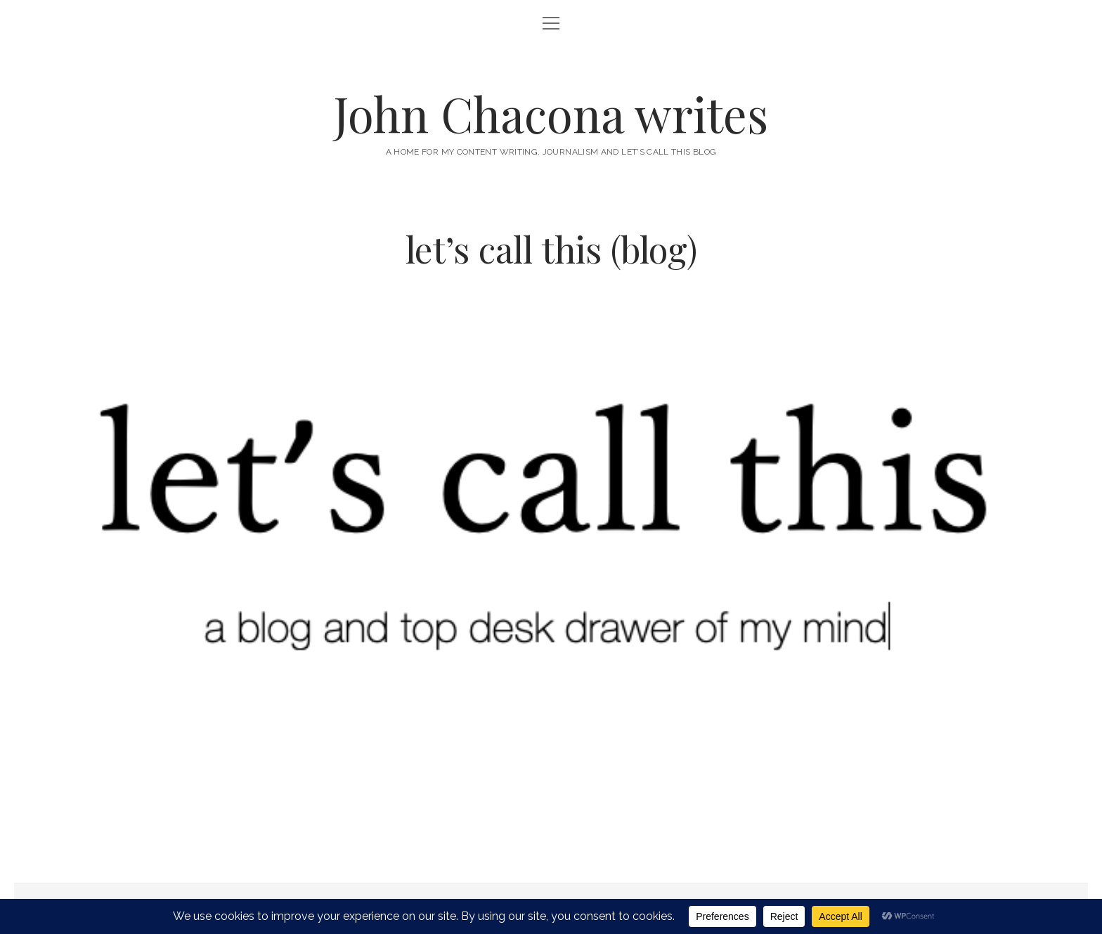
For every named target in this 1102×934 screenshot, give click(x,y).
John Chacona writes (551, 113)
